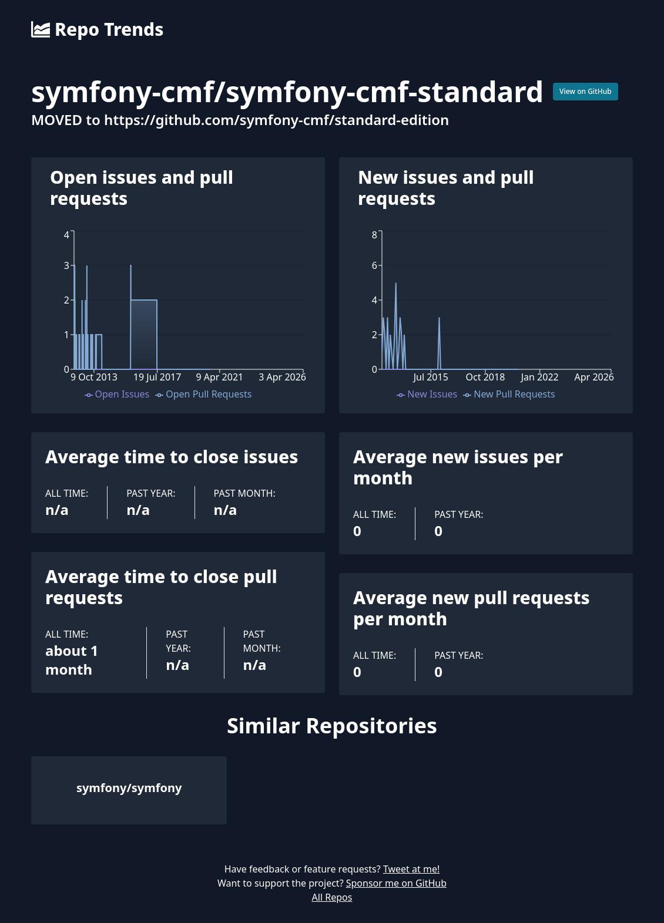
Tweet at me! (411, 869)
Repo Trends (97, 29)
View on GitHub (585, 91)
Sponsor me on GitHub (396, 883)
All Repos (332, 897)
